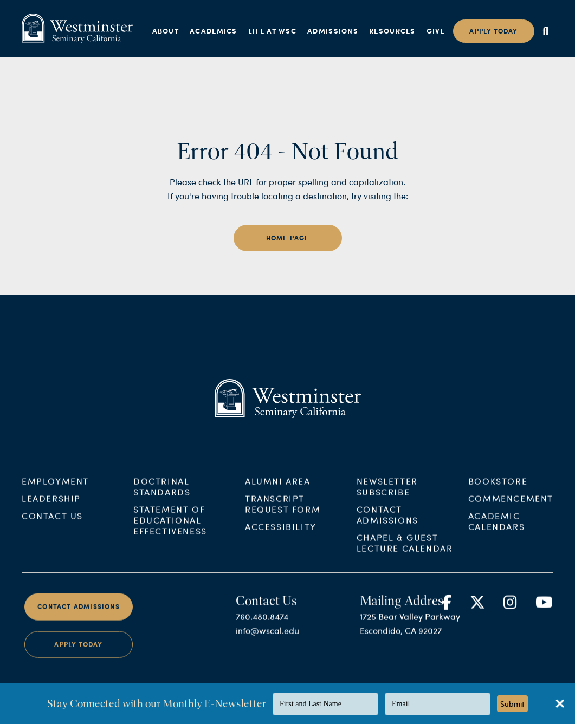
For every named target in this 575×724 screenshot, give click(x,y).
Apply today (493, 31)
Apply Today (78, 652)
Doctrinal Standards (161, 495)
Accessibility (280, 535)
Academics (213, 31)
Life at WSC (272, 31)
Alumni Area (278, 489)
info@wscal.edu (267, 639)
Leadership (51, 507)
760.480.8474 (262, 625)
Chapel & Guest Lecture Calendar (405, 551)
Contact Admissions (387, 523)
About (165, 31)
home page (287, 238)
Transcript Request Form (282, 512)
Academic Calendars (496, 530)
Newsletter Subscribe (387, 495)
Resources (392, 31)
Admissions (332, 31)
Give (436, 31)
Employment (55, 489)
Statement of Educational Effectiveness (170, 528)
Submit (512, 704)
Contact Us (52, 524)
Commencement (510, 507)
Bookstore (497, 489)
